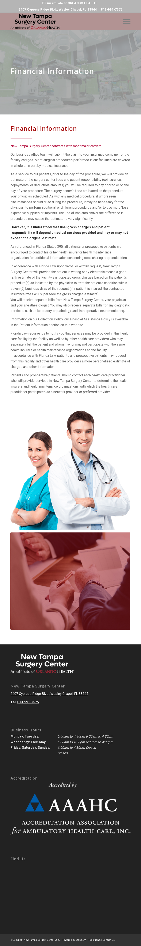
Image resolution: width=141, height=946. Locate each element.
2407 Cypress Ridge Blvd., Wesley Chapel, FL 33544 (49, 694)
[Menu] (124, 21)
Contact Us (109, 940)
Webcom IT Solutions (88, 940)
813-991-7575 (111, 9)
